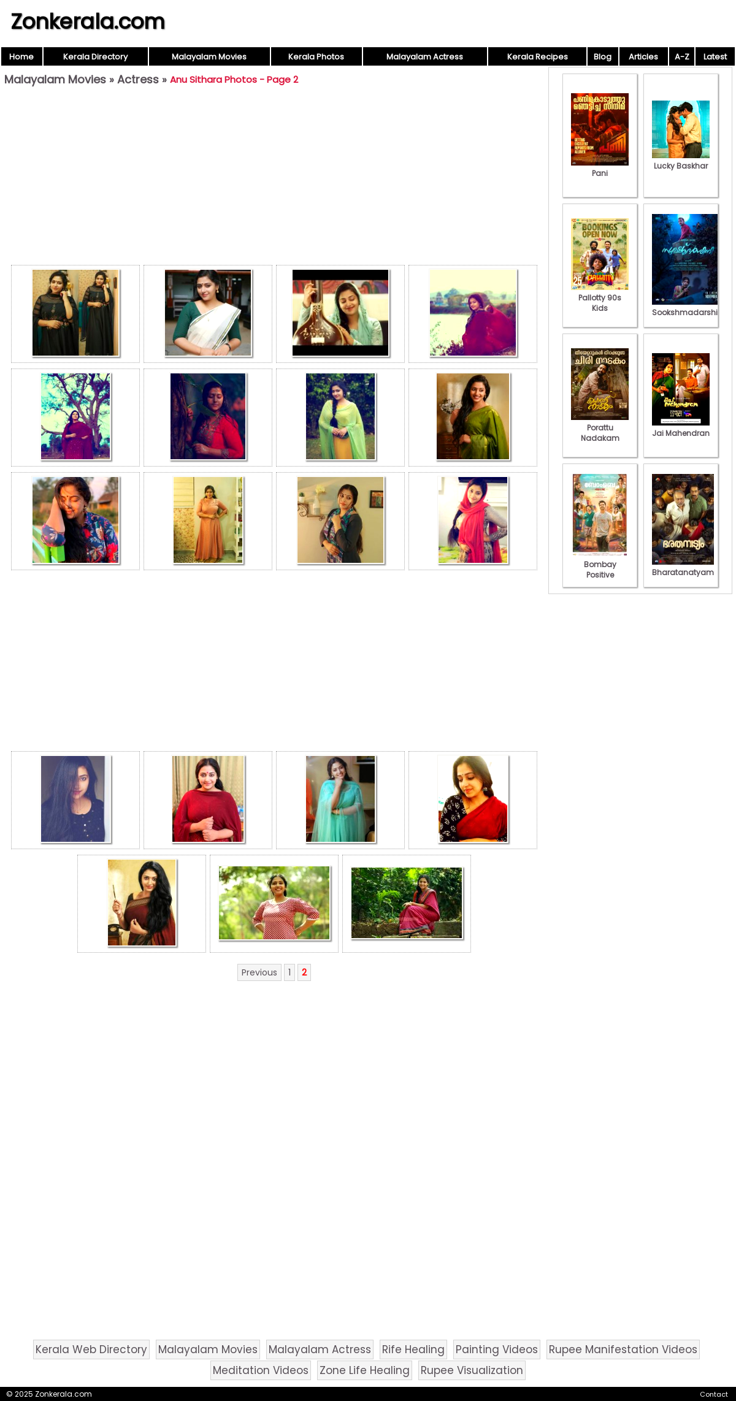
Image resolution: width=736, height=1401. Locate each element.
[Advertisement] (274, 178)
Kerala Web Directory (91, 1349)
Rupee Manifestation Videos (623, 1349)
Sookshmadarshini (688, 307)
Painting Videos (497, 1349)
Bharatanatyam (683, 567)
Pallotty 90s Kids (600, 297)
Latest (715, 57)
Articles (643, 57)
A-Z (682, 57)
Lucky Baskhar (681, 160)
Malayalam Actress (424, 57)
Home (21, 57)
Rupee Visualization (472, 1370)
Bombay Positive (600, 564)
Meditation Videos (261, 1370)
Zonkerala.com (87, 21)
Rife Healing (413, 1349)
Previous (259, 972)
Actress (138, 79)
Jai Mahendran (681, 428)
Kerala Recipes (537, 57)
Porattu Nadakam (600, 427)
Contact (714, 1394)
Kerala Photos (316, 57)
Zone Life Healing (365, 1370)
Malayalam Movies (209, 57)
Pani (600, 168)
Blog (602, 57)
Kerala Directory (95, 57)
